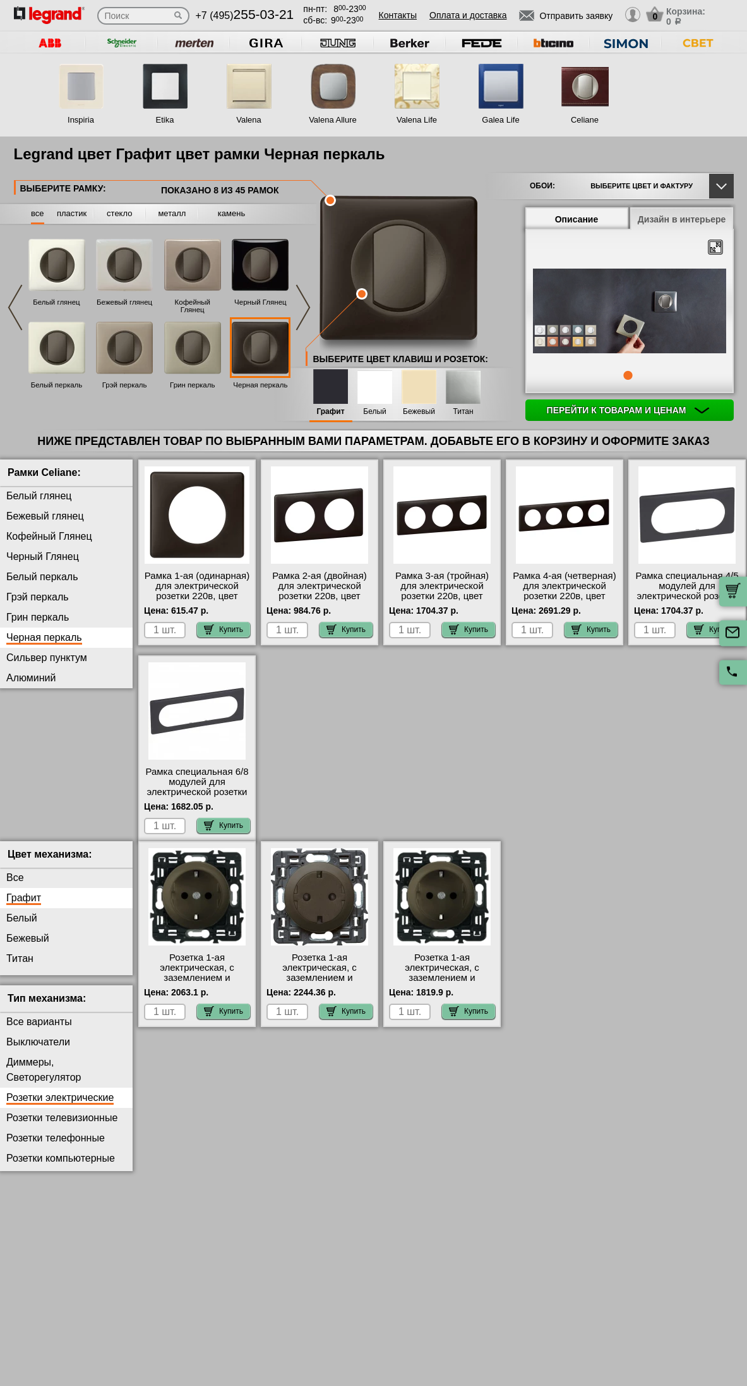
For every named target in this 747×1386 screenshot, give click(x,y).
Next (303, 307)
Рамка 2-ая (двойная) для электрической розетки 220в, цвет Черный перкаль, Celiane (319, 596)
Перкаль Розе (38, 839)
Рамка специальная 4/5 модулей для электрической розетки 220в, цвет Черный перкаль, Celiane (686, 596)
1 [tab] (627, 375)
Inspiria (81, 120)
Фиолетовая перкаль (55, 779)
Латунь (22, 799)
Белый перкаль (57, 385)
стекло (119, 213)
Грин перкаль (192, 385)
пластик (72, 213)
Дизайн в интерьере (682, 219)
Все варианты (39, 1031)
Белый (374, 411)
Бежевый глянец (124, 302)
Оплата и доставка (467, 15)
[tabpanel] (629, 312)
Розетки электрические (60, 1107)
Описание (577, 219)
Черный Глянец (260, 302)
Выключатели (38, 1052)
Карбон (23, 718)
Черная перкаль (260, 385)
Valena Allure (333, 120)
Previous (15, 307)
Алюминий (31, 677)
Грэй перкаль (124, 385)
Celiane (585, 120)
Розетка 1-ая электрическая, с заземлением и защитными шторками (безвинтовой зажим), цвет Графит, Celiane (197, 993)
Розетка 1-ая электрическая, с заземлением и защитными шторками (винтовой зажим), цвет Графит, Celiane (442, 993)
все (37, 213)
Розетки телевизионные (61, 1127)
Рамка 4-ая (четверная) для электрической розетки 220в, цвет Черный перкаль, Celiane (564, 596)
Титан (463, 411)
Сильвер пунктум (46, 657)
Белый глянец (56, 302)
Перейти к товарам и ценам (628, 410)
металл (172, 213)
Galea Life (500, 120)
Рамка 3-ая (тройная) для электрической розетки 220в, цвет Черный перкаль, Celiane (442, 596)
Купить (223, 629)
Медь (19, 819)
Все (15, 887)
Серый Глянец (40, 758)
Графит (330, 411)
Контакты (398, 15)
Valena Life (417, 120)
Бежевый (419, 411)
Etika (165, 120)
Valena (248, 120)
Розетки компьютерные (60, 1168)
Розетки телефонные (55, 1148)
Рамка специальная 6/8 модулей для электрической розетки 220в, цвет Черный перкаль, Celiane (196, 792)
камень (231, 213)
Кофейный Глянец (192, 305)
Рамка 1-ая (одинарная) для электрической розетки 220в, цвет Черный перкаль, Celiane (197, 596)
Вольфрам (31, 698)
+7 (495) (245, 15)
